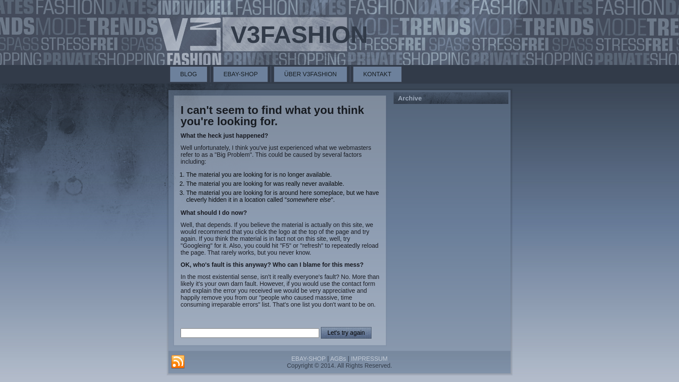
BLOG (188, 74)
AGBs (338, 358)
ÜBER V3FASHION (310, 74)
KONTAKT (377, 74)
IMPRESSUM (369, 358)
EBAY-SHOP (240, 74)
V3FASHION (299, 34)
